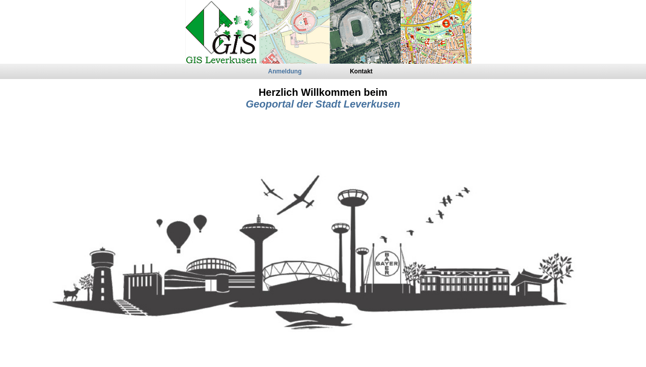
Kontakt (361, 71)
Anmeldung (285, 71)
